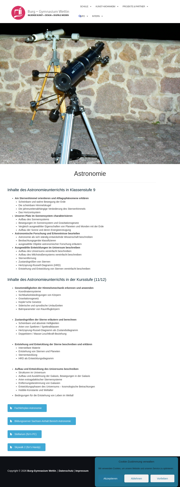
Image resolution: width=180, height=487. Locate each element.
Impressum (82, 470)
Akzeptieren (110, 478)
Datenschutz (66, 470)
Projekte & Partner (134, 6)
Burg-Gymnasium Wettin (41, 470)
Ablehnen (136, 478)
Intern (96, 16)
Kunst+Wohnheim (105, 6)
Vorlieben (162, 478)
